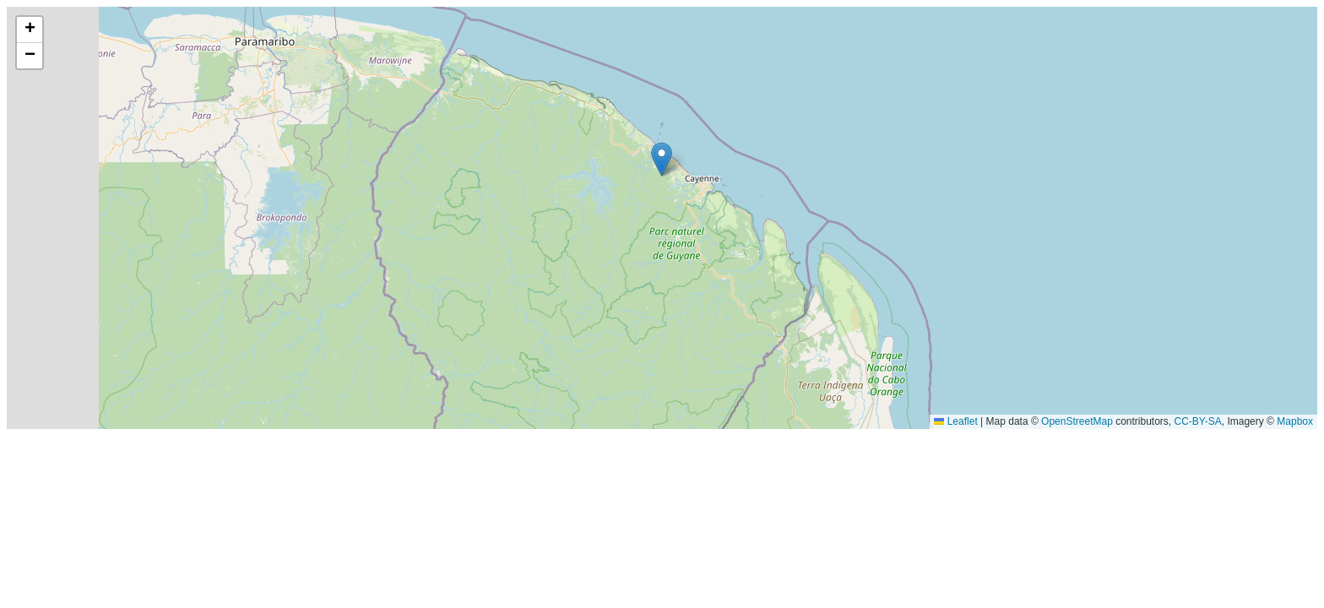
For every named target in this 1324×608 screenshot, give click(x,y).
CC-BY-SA (1198, 421)
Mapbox (1295, 421)
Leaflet (955, 421)
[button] (661, 159)
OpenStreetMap (1077, 421)
